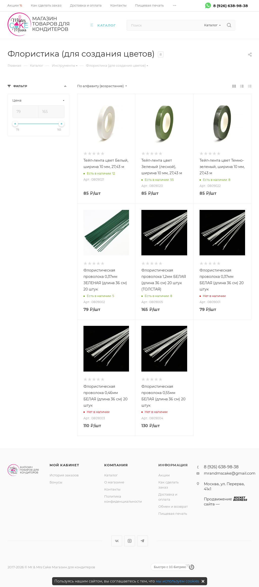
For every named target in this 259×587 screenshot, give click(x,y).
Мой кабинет (64, 465)
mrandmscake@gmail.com (229, 473)
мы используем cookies (177, 581)
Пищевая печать (172, 513)
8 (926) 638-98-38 (230, 5)
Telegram (142, 540)
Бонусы (56, 482)
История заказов (64, 475)
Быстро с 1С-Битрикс (170, 567)
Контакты (112, 489)
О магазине (114, 482)
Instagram (129, 540)
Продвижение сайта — (225, 501)
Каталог (111, 475)
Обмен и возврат (173, 506)
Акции (164, 475)
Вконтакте (116, 540)
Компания (116, 465)
